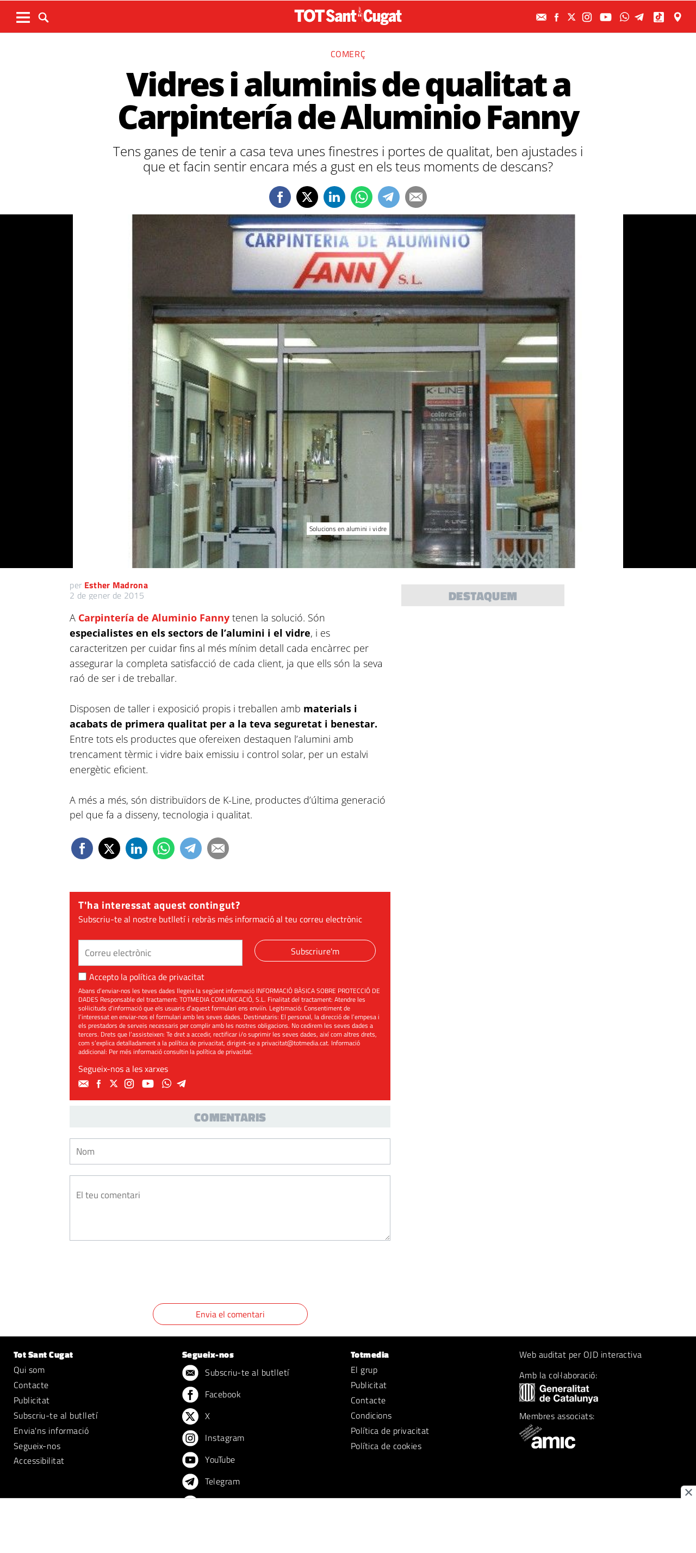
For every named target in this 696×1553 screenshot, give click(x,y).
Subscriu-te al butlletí (55, 1415)
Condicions (371, 1415)
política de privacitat (166, 976)
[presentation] (152, 1274)
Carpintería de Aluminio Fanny (153, 617)
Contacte (31, 1384)
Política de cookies (386, 1445)
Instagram (213, 1439)
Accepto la (141, 976)
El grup (364, 1369)
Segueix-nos (37, 1445)
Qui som (29, 1369)
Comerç (348, 53)
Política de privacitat (390, 1430)
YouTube (208, 1460)
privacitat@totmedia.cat (295, 1043)
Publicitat (32, 1400)
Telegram (211, 1482)
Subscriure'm (315, 951)
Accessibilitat (39, 1460)
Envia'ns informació (51, 1430)
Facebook (211, 1395)
